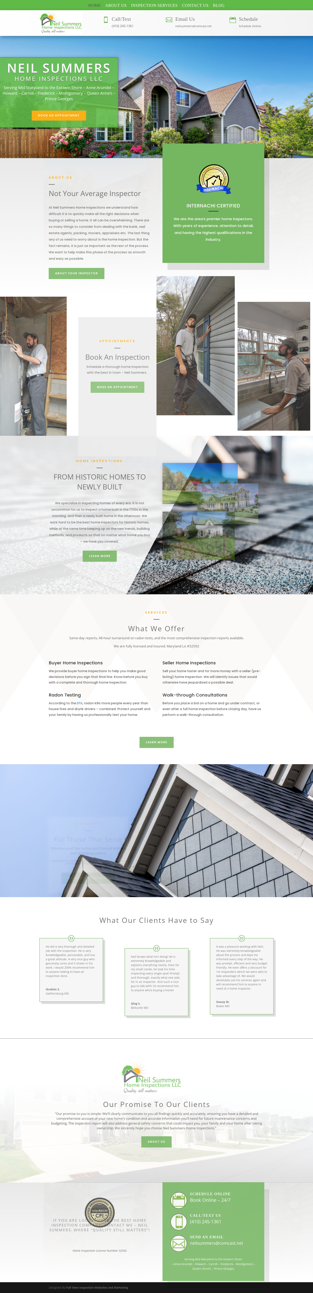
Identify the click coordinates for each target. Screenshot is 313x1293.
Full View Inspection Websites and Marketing (97, 1287)
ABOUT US (116, 6)
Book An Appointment (59, 115)
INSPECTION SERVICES (154, 6)
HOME (94, 6)
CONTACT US (195, 6)
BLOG (219, 6)
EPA (79, 703)
